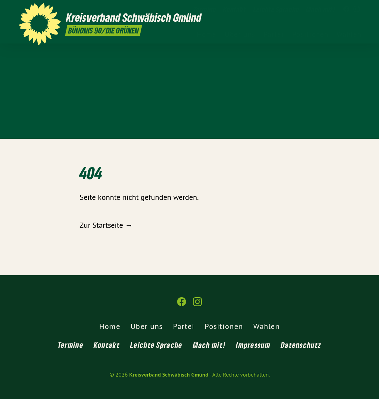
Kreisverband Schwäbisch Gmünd (168, 374)
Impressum (253, 345)
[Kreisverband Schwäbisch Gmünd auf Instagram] (356, 9)
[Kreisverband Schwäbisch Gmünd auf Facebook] (346, 9)
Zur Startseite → (106, 225)
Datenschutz (301, 345)
